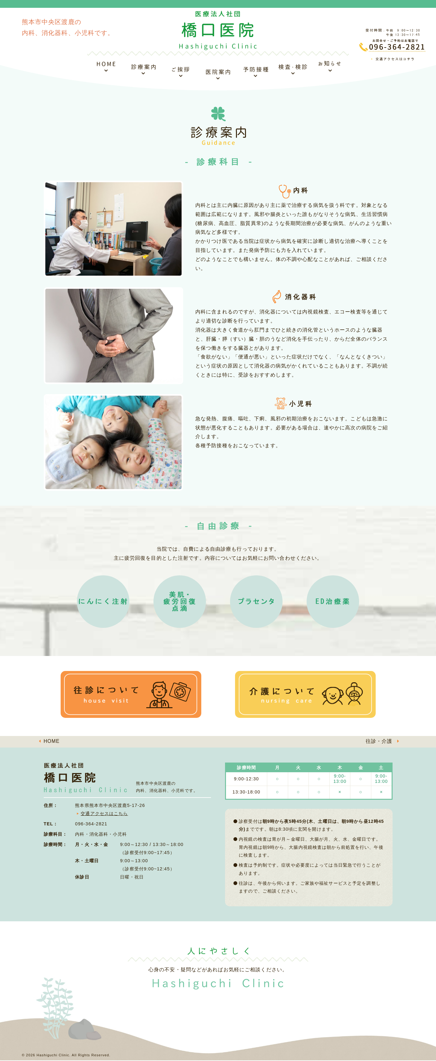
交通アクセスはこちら (104, 813)
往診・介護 (379, 741)
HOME (52, 741)
